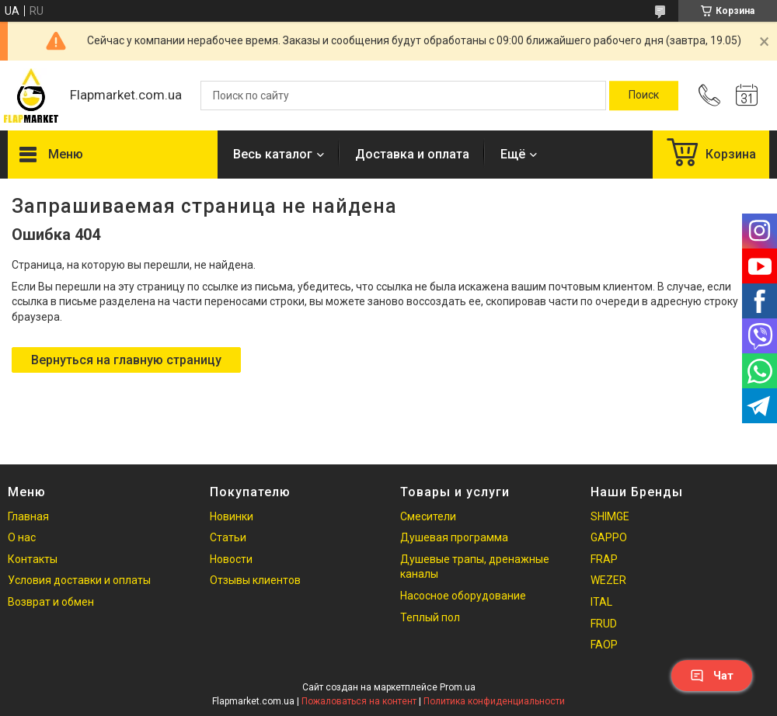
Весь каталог (272, 154)
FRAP (604, 559)
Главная (28, 516)
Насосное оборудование (463, 595)
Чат (711, 676)
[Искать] (643, 95)
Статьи (228, 537)
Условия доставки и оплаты (79, 580)
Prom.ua (458, 687)
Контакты (32, 559)
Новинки (231, 516)
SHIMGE (610, 516)
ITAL (601, 602)
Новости (231, 559)
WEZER (608, 580)
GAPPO (609, 537)
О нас (22, 537)
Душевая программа (454, 537)
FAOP (604, 644)
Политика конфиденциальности (494, 701)
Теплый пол (430, 617)
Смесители (428, 516)
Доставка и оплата (412, 154)
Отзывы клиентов (255, 580)
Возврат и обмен (51, 602)
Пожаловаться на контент (358, 701)
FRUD (604, 623)
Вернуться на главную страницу (126, 360)
